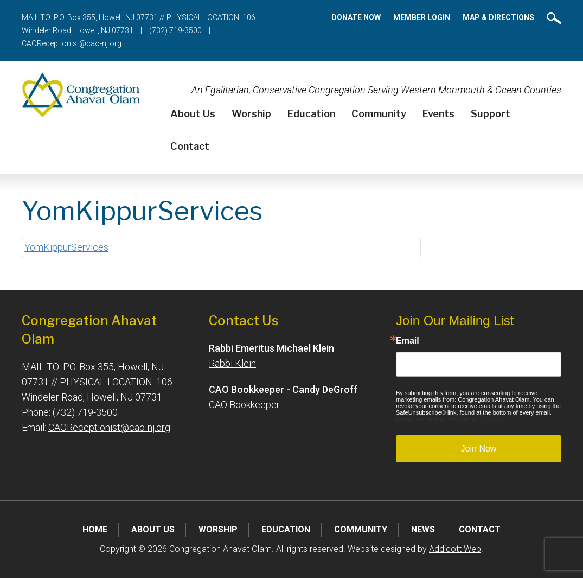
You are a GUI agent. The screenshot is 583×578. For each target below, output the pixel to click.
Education (311, 113)
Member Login (421, 17)
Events (438, 113)
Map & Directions (498, 17)
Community (378, 113)
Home (94, 529)
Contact (189, 146)
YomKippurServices (66, 247)
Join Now (479, 448)
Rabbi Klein (232, 363)
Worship (251, 113)
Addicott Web (455, 549)
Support (490, 113)
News (423, 529)
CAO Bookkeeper (244, 404)
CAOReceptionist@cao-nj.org (71, 43)
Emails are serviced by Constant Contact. (450, 419)
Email (407, 340)
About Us (192, 113)
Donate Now (356, 17)
